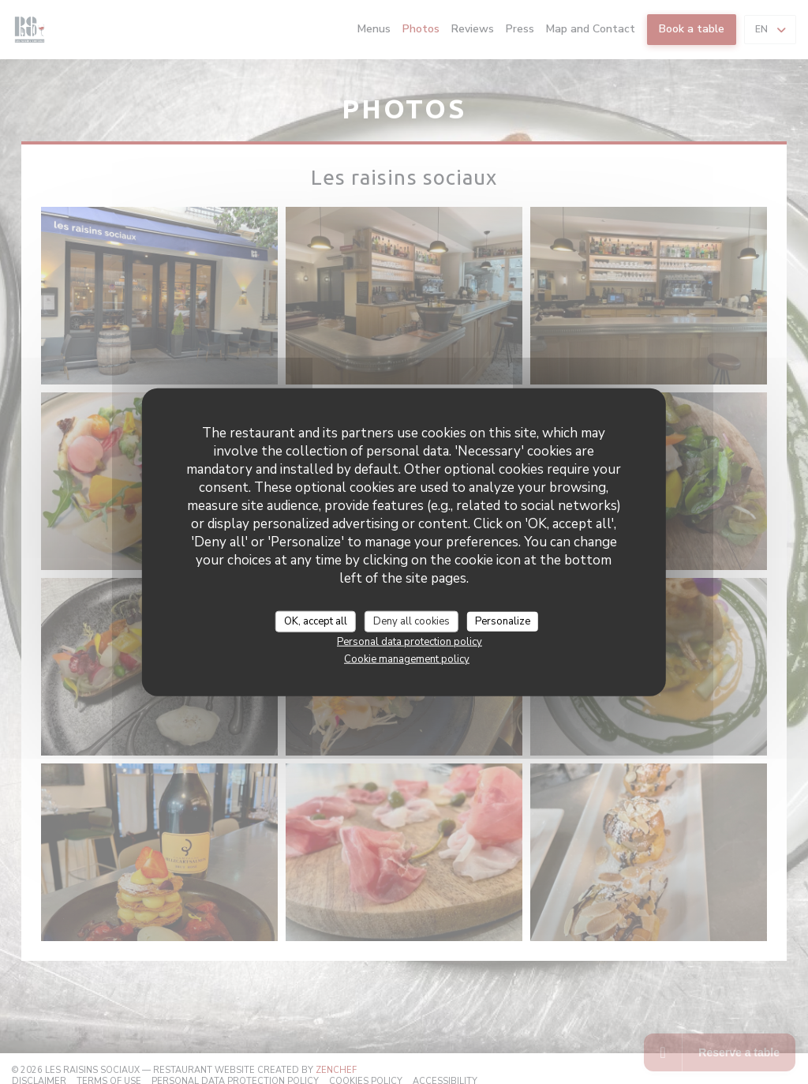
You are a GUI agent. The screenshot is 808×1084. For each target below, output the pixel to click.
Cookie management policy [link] (406, 659)
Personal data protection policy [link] (409, 642)
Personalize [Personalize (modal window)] (502, 620)
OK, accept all (315, 620)
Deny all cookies (411, 620)
